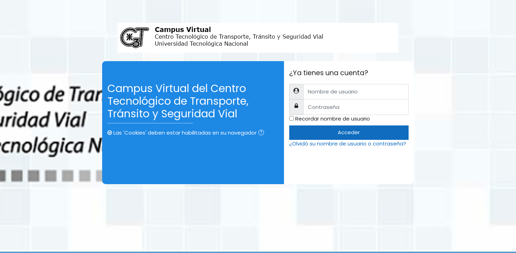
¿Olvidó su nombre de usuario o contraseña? (347, 143)
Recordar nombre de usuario (332, 118)
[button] (262, 133)
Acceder (349, 132)
